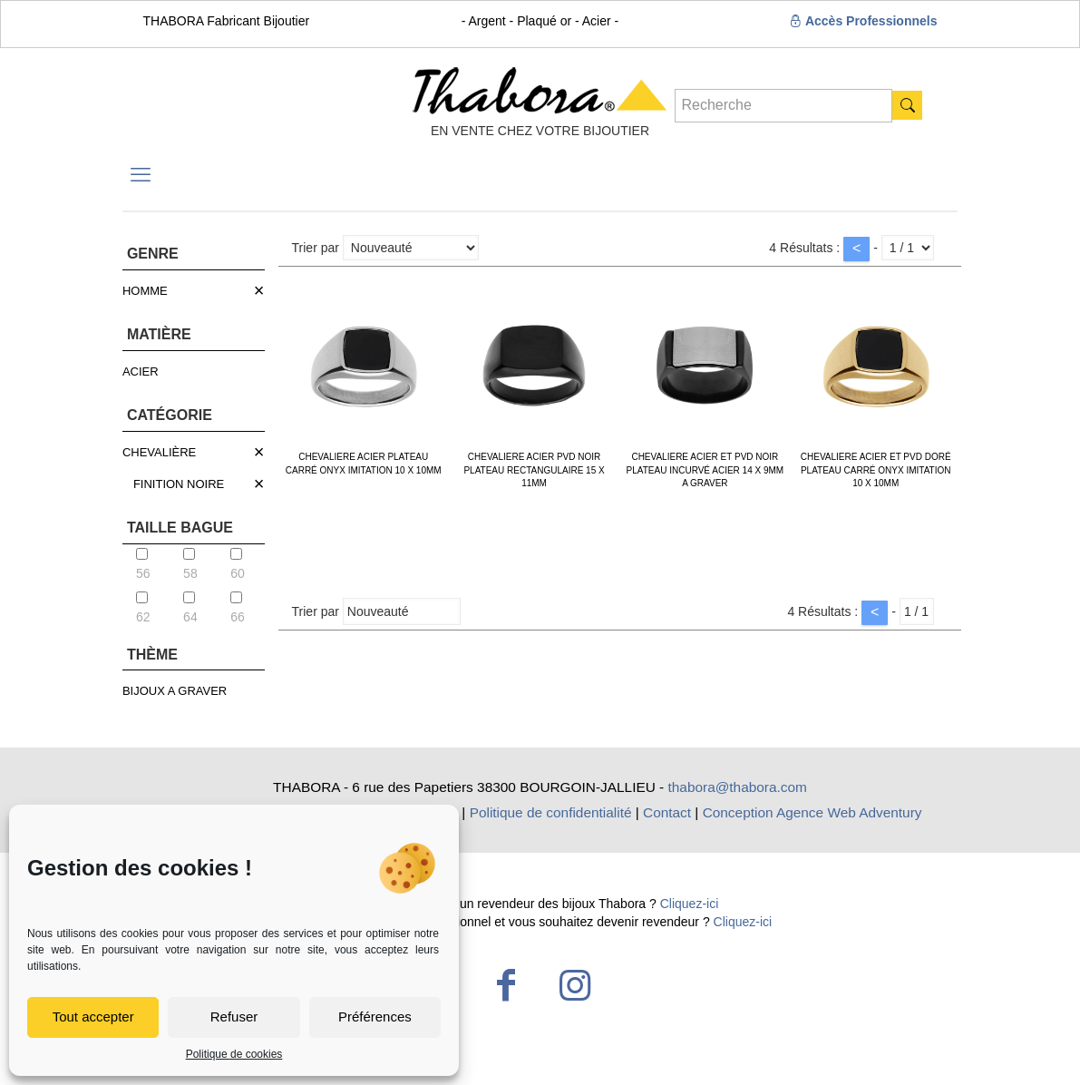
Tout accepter (93, 1016)
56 (143, 564)
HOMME (145, 291)
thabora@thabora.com (737, 787)
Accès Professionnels (864, 21)
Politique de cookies (234, 1054)
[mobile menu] (140, 175)
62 (143, 607)
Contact (667, 812)
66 (237, 607)
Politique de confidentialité (551, 812)
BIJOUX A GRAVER (174, 691)
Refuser (234, 1016)
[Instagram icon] (575, 985)
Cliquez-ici (689, 903)
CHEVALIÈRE (159, 452)
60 (237, 564)
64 (190, 607)
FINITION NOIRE (178, 484)
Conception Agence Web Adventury (812, 812)
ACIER (140, 371)
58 (190, 564)
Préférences (375, 1016)
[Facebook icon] (506, 985)
